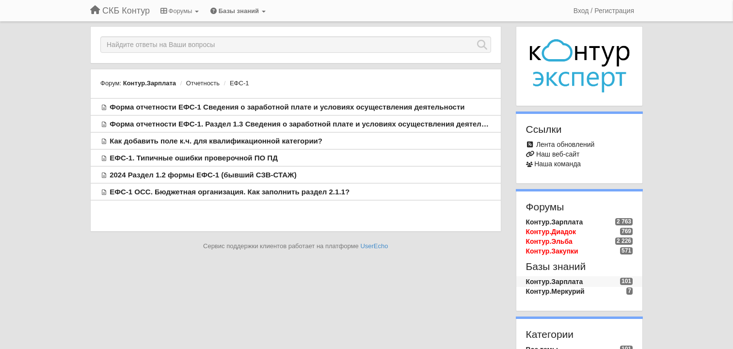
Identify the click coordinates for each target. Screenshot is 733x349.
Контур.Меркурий (555, 291)
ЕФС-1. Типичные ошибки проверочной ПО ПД (194, 158)
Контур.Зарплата (149, 83)
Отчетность (203, 83)
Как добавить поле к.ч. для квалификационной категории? (216, 141)
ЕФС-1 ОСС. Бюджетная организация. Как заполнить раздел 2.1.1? (230, 192)
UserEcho (374, 246)
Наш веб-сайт (558, 154)
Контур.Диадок (551, 232)
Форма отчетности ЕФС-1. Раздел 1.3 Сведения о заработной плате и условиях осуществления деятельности (308, 124)
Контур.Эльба (549, 241)
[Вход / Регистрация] (604, 10)
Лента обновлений (565, 144)
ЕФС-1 (239, 83)
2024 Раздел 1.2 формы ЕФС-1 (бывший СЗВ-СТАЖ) (203, 175)
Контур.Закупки (552, 251)
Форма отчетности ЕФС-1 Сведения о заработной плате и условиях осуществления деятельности (287, 107)
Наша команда (557, 164)
